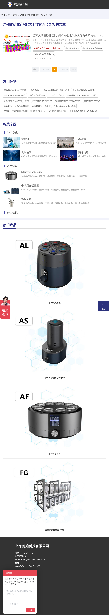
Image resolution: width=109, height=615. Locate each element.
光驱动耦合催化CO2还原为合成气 (82, 95)
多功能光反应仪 (22, 105)
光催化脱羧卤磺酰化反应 (65, 105)
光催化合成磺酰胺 (92, 100)
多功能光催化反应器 (13, 100)
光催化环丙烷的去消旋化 (15, 95)
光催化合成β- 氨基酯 (41, 105)
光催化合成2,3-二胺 (57, 111)
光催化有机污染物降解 (92, 48)
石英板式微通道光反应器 (15, 90)
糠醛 (27, 100)
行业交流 (12, 15)
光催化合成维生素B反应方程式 (55, 90)
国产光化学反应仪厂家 (42, 100)
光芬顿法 (8, 105)
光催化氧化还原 (72, 48)
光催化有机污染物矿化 (44, 53)
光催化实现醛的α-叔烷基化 (84, 90)
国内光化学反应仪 (56, 95)
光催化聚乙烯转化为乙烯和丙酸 (83, 111)
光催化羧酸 (34, 90)
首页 (3, 15)
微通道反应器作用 (37, 95)
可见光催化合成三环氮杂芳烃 (68, 100)
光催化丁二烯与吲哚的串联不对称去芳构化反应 (25, 111)
